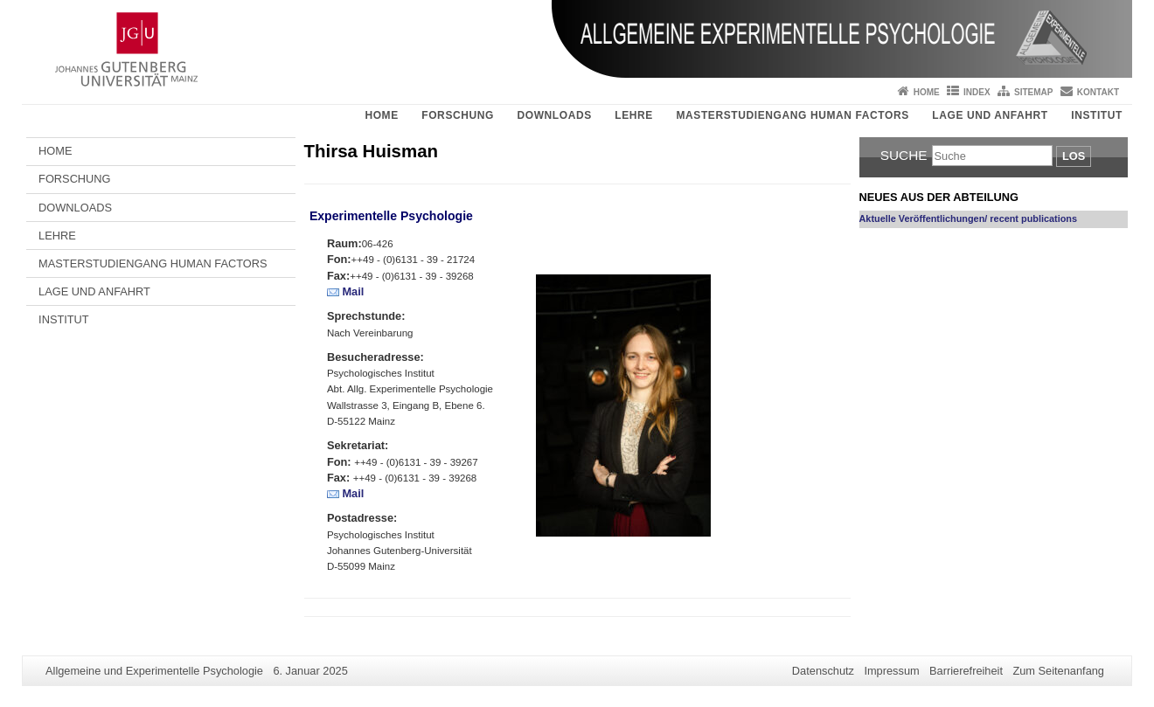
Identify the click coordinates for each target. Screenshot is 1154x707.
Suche (904, 155)
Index (977, 92)
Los (1073, 156)
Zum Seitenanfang (1058, 670)
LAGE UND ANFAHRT (989, 115)
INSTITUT (1097, 115)
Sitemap (1033, 92)
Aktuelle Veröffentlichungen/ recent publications (968, 218)
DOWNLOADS (554, 115)
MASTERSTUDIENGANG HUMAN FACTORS (792, 115)
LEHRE (634, 115)
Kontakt (1098, 92)
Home (927, 92)
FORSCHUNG (457, 115)
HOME (381, 115)
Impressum (891, 670)
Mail (353, 291)
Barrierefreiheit (966, 670)
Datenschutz (823, 670)
